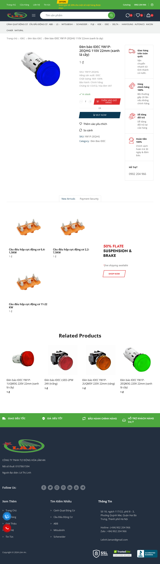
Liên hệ (36, 4)
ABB (52, 24)
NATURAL (19, 30)
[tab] (68, 199)
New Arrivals (68, 198)
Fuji (93, 24)
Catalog (126, 4)
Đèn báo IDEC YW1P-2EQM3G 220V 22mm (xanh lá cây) (136, 383)
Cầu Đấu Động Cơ (38, 24)
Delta (116, 24)
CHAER (10, 30)
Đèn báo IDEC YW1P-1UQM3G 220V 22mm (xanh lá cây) (23, 383)
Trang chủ (11, 4)
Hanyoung (127, 24)
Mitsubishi (68, 24)
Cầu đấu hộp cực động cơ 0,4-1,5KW (27, 251)
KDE (100, 24)
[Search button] (111, 15)
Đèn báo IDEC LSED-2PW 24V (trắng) (59, 381)
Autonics (140, 24)
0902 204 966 (140, 4)
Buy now (101, 114)
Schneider (82, 24)
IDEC (108, 24)
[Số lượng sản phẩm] (85, 101)
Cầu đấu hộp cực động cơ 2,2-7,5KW (71, 251)
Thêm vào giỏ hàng (109, 101)
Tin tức (47, 4)
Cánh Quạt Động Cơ (17, 24)
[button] (62, 2)
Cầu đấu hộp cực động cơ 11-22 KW (28, 305)
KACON (149, 24)
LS (58, 24)
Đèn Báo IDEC (35, 38)
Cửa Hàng (24, 4)
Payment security (89, 198)
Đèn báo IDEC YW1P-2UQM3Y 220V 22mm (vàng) (98, 381)
